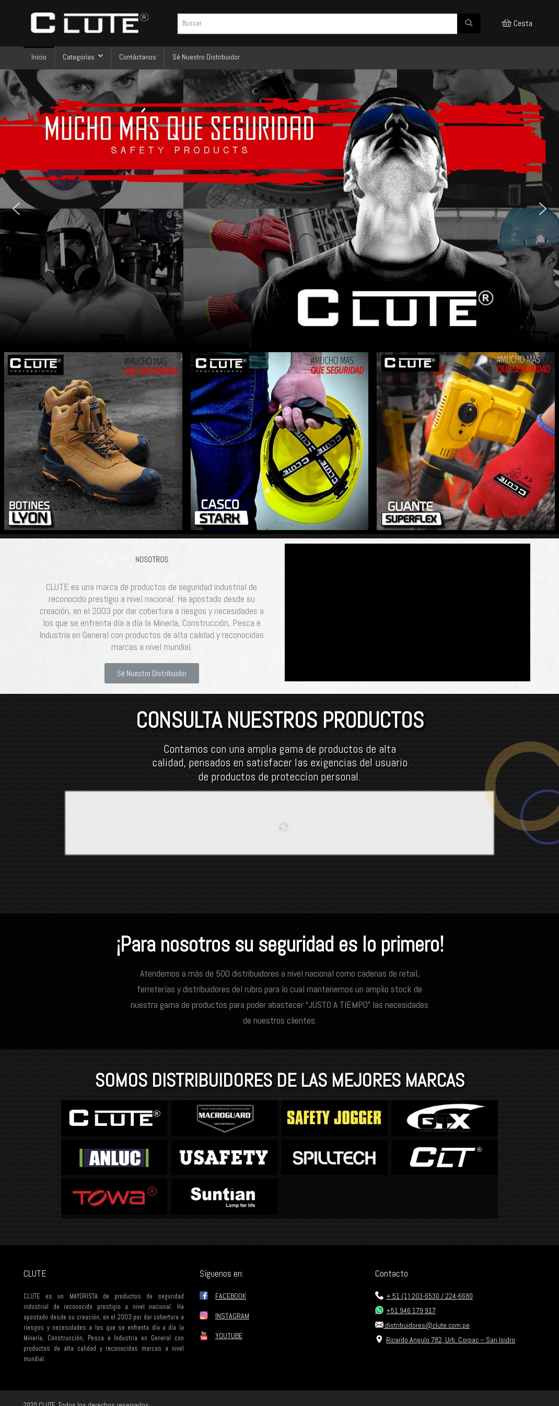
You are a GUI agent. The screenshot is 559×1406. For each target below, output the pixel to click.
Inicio (38, 57)
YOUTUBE (228, 1335)
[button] (16, 208)
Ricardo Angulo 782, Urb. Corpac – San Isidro (445, 1339)
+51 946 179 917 (405, 1310)
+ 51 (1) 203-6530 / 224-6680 (424, 1296)
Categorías (79, 57)
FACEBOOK (230, 1296)
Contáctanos (137, 57)
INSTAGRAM (232, 1315)
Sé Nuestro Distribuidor (206, 57)
